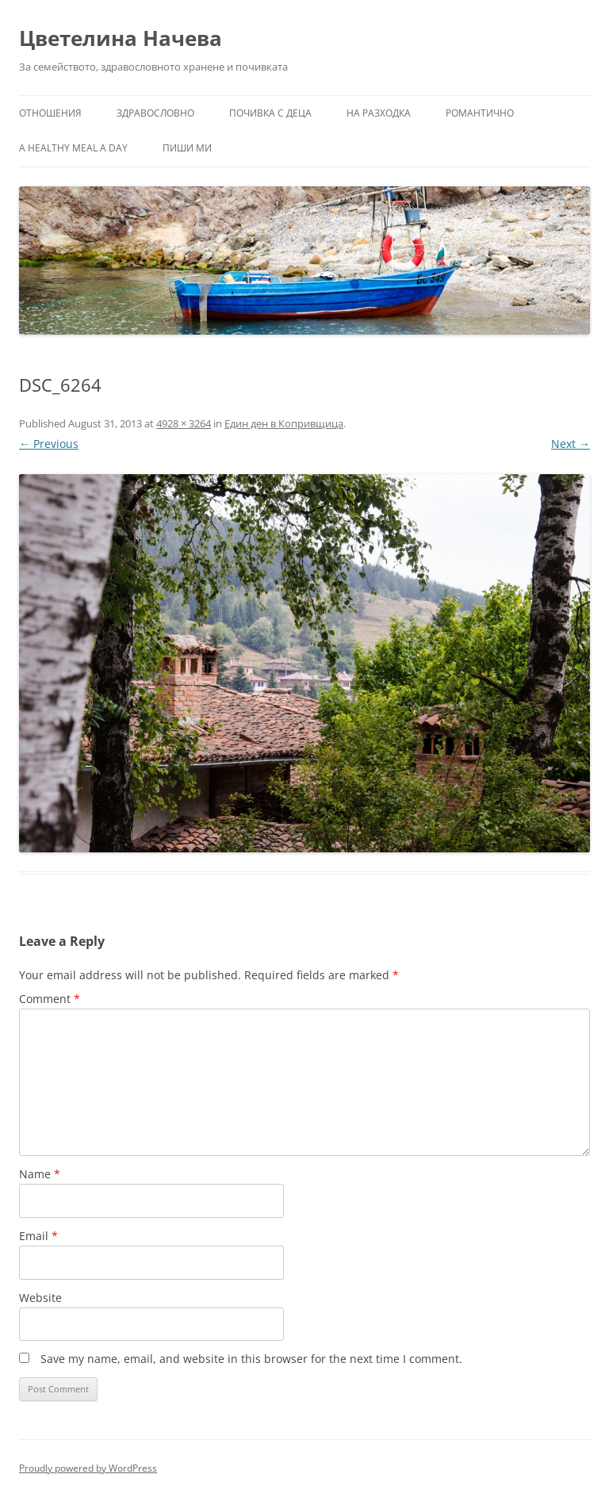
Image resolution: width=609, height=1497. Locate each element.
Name (39, 1173)
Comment (49, 998)
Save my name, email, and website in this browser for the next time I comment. (251, 1358)
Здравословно (155, 113)
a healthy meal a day (73, 148)
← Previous (49, 443)
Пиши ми (187, 148)
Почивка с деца (270, 113)
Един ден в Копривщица (283, 423)
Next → (570, 443)
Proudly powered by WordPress (88, 1468)
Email (38, 1235)
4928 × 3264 (183, 423)
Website (40, 1297)
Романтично (480, 113)
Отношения (50, 113)
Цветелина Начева (120, 38)
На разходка (379, 113)
